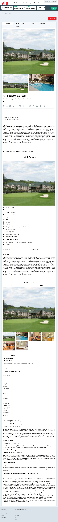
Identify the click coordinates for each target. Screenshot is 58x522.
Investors (3, 517)
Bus (15, 517)
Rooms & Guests (41, 6)
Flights (16, 512)
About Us (3, 512)
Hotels (16, 514)
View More (5, 145)
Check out (28, 6)
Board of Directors (6, 514)
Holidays (17, 515)
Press (2, 515)
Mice (16, 519)
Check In (16, 6)
